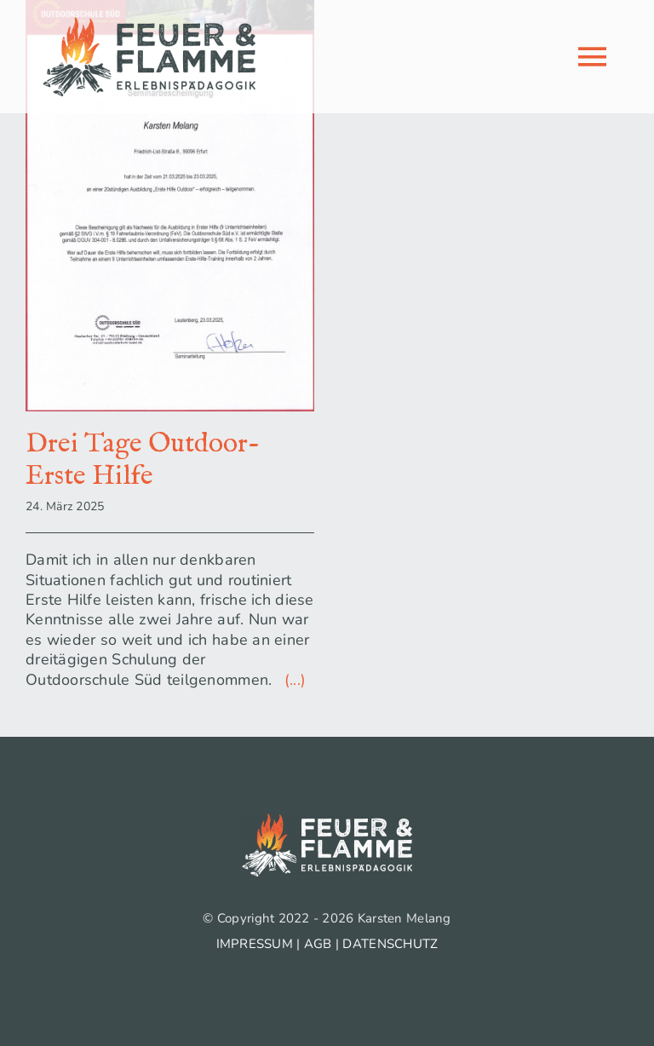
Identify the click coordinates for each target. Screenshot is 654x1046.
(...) (292, 680)
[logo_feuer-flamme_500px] (149, 24)
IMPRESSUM (254, 943)
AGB (318, 943)
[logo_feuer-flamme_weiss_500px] (327, 821)
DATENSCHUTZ (390, 943)
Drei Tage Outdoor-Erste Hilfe (143, 460)
